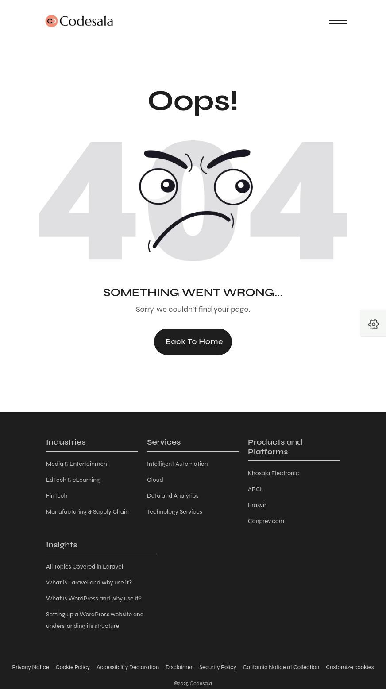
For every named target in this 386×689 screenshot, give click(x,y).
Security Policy (217, 667)
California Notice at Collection (281, 667)
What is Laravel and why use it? (89, 582)
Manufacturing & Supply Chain (87, 511)
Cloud (155, 480)
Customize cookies (350, 667)
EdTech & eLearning (73, 480)
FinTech (56, 495)
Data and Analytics (173, 495)
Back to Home (194, 341)
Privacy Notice (30, 667)
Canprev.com (266, 521)
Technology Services (174, 511)
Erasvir (257, 505)
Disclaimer (179, 667)
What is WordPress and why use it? (94, 598)
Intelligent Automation (177, 464)
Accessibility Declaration (127, 667)
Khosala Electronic (273, 473)
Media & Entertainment (77, 464)
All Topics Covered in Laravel (84, 566)
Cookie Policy (73, 667)
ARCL (255, 489)
